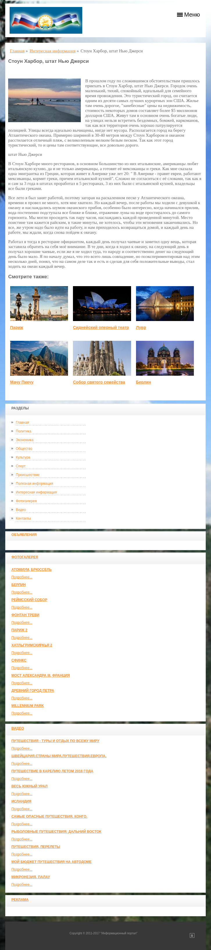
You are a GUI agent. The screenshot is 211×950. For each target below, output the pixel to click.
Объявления (24, 535)
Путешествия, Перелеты (35, 847)
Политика (23, 431)
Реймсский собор (29, 600)
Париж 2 (19, 630)
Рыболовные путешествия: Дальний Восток (56, 832)
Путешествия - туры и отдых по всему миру (55, 741)
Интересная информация (36, 492)
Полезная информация (34, 484)
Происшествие (28, 475)
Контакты (23, 518)
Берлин (18, 585)
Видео (21, 510)
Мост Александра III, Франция (40, 675)
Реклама (19, 900)
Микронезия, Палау (30, 877)
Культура (23, 457)
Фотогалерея (26, 501)
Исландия (21, 801)
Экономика (24, 440)
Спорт (21, 466)
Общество (24, 449)
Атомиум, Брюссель (31, 570)
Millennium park (27, 706)
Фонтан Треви (25, 615)
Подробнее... (21, 577)
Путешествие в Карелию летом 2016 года (52, 771)
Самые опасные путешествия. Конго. (49, 816)
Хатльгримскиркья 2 (31, 645)
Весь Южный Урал (29, 786)
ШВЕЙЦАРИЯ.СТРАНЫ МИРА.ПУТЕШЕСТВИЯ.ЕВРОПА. (58, 756)
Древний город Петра (32, 691)
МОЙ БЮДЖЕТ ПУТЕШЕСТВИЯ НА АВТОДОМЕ (51, 862)
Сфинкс (18, 660)
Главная (22, 422)
